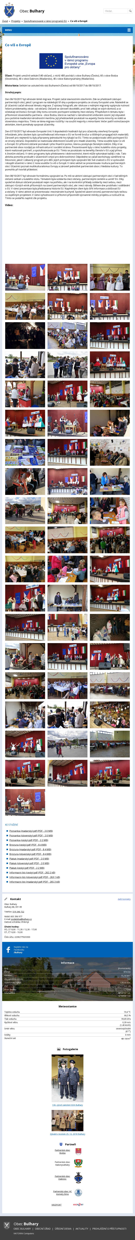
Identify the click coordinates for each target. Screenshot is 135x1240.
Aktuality (82, 1228)
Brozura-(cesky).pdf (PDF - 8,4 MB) (28, 844)
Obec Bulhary (22, 1228)
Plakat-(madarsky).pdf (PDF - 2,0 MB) (29, 858)
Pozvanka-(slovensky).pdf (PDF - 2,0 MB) (31, 835)
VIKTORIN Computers (24, 1233)
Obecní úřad (43, 1228)
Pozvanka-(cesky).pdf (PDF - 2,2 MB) (28, 840)
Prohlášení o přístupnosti (109, 1228)
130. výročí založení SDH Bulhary (67, 1080)
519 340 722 (18, 911)
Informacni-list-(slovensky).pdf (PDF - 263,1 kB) (34, 877)
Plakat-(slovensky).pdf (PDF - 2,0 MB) (29, 863)
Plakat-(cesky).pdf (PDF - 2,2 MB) (26, 868)
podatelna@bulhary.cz (21, 919)
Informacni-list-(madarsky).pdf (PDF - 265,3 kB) (34, 881)
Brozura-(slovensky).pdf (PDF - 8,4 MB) (30, 854)
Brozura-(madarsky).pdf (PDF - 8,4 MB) (30, 849)
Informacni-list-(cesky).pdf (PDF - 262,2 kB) (32, 872)
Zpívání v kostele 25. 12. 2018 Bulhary (67, 1122)
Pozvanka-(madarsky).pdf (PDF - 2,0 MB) (31, 831)
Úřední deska (63, 1228)
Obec (32, 11)
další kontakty (124, 899)
